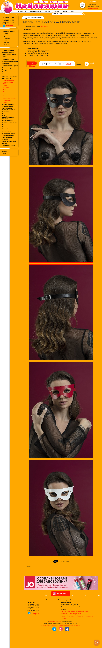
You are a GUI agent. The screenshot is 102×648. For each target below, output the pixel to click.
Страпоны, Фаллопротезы (9, 76)
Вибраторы (5, 63)
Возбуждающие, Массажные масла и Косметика (8, 117)
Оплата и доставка (35, 11)
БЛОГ (72, 11)
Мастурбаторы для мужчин (10, 65)
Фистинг (4, 143)
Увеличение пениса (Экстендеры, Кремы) (8, 109)
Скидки (4, 56)
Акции (65, 11)
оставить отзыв (65, 561)
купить (68, 64)
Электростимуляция (8, 104)
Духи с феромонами (8, 114)
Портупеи (6, 92)
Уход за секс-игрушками (9, 141)
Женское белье (6, 129)
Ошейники (6, 87)
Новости (4, 151)
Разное (5, 102)
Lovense (6, 35)
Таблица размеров (63, 611)
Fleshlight (6, 42)
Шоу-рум (47, 11)
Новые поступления (8, 52)
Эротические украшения (9, 125)
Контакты (56, 11)
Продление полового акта (9, 123)
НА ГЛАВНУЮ (22, 11)
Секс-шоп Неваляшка (55, 632)
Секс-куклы (5, 112)
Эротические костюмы (8, 127)
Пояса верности (7, 100)
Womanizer (7, 37)
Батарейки (5, 139)
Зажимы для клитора (9, 98)
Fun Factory (7, 38)
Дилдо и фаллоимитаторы (10, 61)
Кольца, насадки (7, 70)
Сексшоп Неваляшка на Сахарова (72, 627)
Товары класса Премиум (9, 54)
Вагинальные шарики (8, 74)
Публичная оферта (75, 636)
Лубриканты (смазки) (8, 72)
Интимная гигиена (7, 120)
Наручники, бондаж (8, 80)
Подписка (93, 1)
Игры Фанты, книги (7, 137)
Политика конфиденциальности (49, 636)
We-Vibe (6, 33)
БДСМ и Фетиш (6, 78)
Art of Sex (6, 44)
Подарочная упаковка (8, 145)
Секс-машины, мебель (8, 133)
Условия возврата (64, 636)
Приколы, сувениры (8, 135)
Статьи (4, 153)
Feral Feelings (44, 26)
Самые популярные (8, 50)
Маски (5, 85)
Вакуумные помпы (7, 106)
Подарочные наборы (8, 59)
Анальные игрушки (7, 68)
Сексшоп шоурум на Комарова (71, 622)
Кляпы (5, 90)
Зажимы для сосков (9, 96)
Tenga (5, 40)
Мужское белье (6, 131)
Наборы (5, 94)
